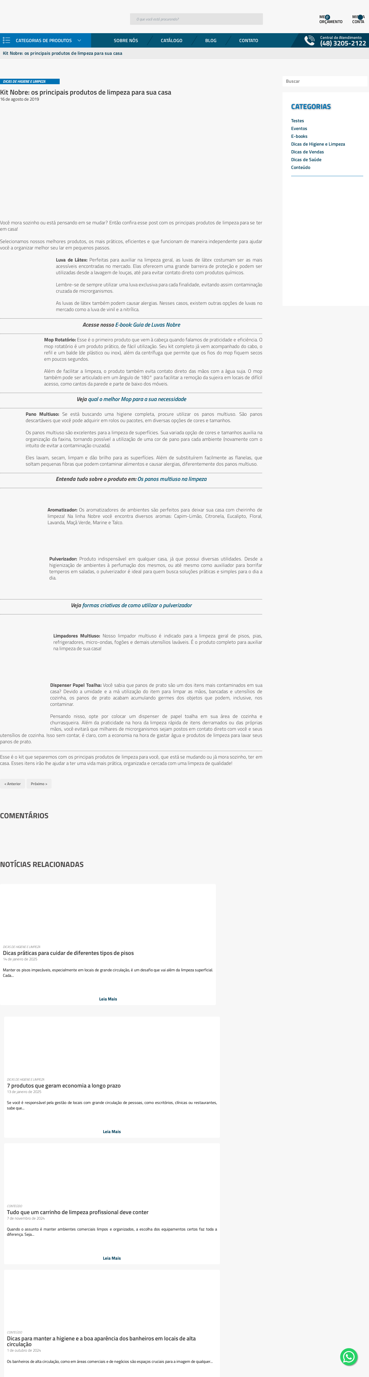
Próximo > (39, 786)
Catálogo (171, 40)
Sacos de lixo (70, 1279)
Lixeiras (65, 1176)
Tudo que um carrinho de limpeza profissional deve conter (211, 956)
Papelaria (67, 1224)
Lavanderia (69, 1155)
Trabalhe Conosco (17, 1099)
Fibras (64, 1148)
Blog (210, 40)
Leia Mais (41, 1001)
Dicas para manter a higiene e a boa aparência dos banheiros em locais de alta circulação (306, 956)
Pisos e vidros (71, 1231)
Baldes (64, 1072)
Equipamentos (72, 1113)
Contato (248, 40)
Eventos (299, 128)
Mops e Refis (70, 1189)
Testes (297, 120)
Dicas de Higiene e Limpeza (318, 143)
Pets (100, 1224)
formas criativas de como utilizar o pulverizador (134, 608)
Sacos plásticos (73, 1286)
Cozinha (66, 1093)
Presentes (68, 1238)
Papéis (64, 1217)
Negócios (67, 1196)
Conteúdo (300, 167)
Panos (64, 1210)
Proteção (67, 1245)
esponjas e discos (75, 1134)
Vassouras (68, 1300)
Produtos (9, 1072)
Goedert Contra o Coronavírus (29, 1093)
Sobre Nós (126, 40)
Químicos (67, 1259)
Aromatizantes (72, 1065)
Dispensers (69, 1106)
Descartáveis (70, 1099)
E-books (299, 136)
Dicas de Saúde (306, 159)
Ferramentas (70, 1141)
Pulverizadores (72, 1252)
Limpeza (66, 1169)
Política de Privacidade (22, 1106)
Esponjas (67, 1127)
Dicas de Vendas (307, 151)
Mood (63, 1183)
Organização (70, 1203)
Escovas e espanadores (80, 1120)
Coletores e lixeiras (76, 1086)
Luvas (101, 1176)
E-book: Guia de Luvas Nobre (144, 321)
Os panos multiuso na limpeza (168, 482)
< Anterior (12, 786)
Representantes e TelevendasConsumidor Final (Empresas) (28, 1083)
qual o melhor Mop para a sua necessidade (134, 396)
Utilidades (68, 1293)
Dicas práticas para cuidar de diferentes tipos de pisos (38, 953)
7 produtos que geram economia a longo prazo (120, 953)
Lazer (63, 1162)
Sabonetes (68, 1272)
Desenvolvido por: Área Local (342, 1364)
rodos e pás (69, 1266)
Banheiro (67, 1079)
